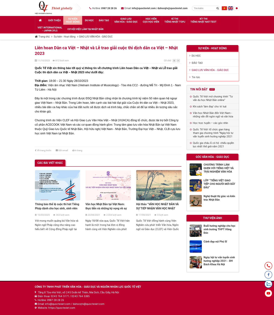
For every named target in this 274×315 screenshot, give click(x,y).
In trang (77, 150)
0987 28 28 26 (55, 300)
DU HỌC (195, 55)
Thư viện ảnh (212, 218)
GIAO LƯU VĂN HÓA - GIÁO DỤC (96, 36)
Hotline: (103, 8)
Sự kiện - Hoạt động (64, 36)
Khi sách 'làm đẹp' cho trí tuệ (208, 106)
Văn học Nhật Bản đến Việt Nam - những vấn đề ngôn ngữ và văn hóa (211, 114)
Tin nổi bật (202, 89)
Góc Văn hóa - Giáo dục (212, 157)
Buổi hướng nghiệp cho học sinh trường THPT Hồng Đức (219, 229)
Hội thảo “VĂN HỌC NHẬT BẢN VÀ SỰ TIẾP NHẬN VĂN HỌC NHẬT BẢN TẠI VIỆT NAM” (157, 208)
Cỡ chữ (167, 60)
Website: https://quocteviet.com (56, 307)
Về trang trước (43, 150)
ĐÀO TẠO (196, 62)
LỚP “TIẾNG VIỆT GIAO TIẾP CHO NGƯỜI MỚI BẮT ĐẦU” (219, 184)
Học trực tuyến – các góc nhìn (209, 123)
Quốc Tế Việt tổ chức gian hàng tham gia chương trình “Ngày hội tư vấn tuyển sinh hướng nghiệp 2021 (211, 133)
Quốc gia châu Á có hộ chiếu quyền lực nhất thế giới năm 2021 (212, 144)
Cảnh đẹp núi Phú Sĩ (215, 241)
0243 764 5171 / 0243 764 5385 (70, 296)
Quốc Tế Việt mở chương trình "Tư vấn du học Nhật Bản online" (211, 98)
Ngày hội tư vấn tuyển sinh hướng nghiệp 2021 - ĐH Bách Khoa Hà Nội (219, 261)
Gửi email (62, 150)
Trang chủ (42, 36)
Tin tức (194, 77)
